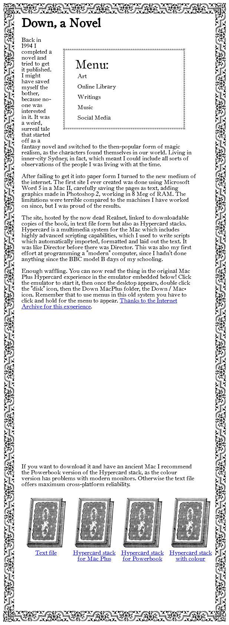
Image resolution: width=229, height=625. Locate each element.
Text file (46, 551)
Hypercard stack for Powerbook (142, 554)
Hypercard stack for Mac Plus (94, 554)
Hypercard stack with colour (190, 554)
